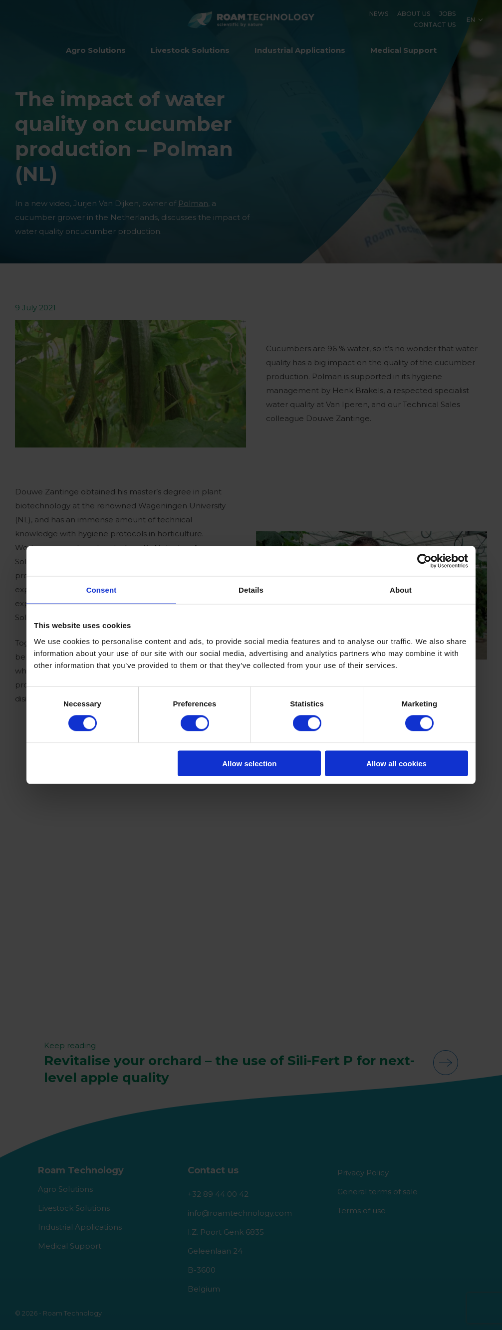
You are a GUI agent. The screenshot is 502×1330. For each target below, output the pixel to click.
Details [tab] (251, 590)
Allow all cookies (396, 763)
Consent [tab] (101, 590)
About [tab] (401, 590)
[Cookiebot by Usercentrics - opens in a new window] (424, 561)
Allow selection (249, 763)
